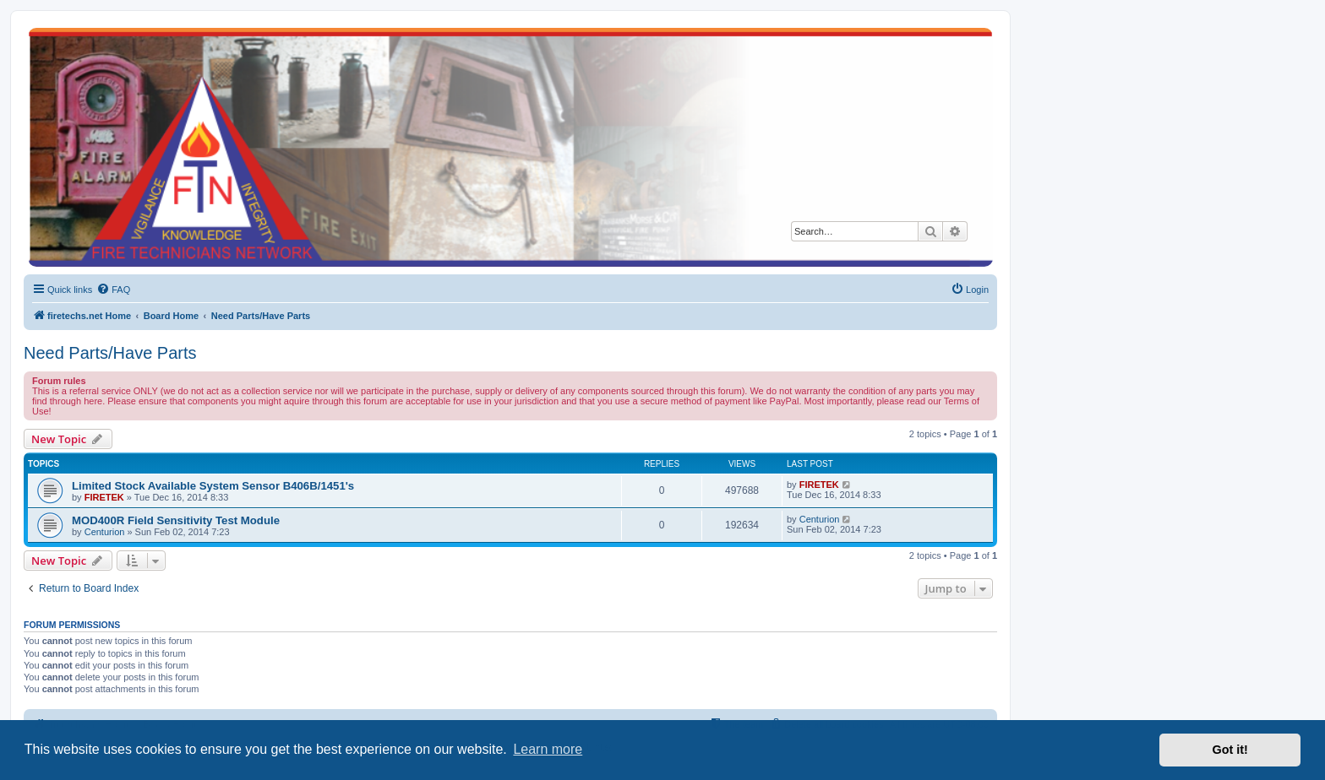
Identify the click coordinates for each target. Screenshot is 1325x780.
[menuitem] (113, 289)
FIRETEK (104, 497)
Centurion (105, 532)
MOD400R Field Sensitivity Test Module (176, 520)
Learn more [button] (547, 749)
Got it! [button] (1230, 749)
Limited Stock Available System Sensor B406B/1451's (213, 485)
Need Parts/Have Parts (110, 353)
